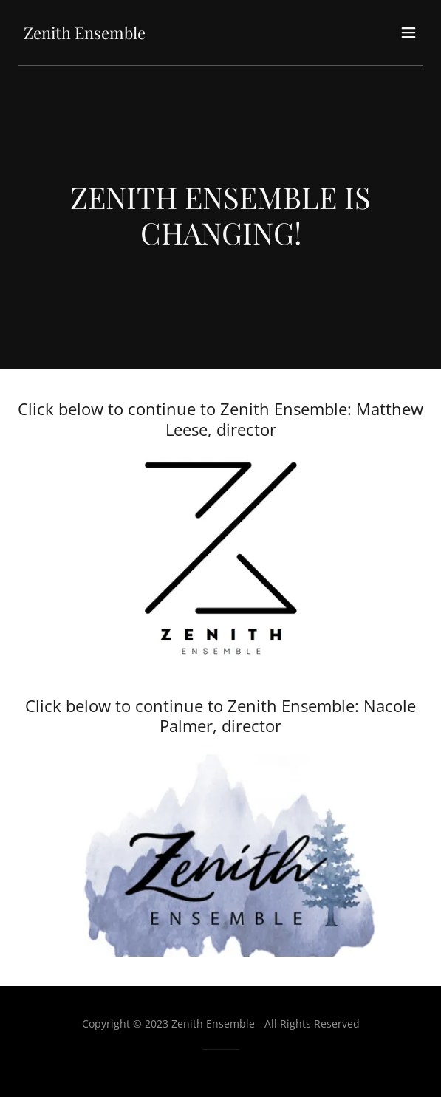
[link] (85, 35)
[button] (408, 32)
